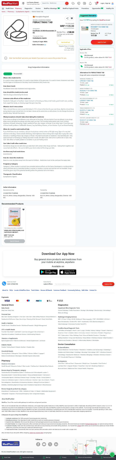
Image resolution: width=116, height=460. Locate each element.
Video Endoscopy (62, 324)
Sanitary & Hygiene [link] (13, 316)
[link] (10, 3)
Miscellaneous (47, 385)
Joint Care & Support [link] (27, 332)
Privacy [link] (64, 457)
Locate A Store (22, 290)
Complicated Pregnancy (68, 357)
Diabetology (107, 350)
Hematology (106, 310)
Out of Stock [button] (14, 241)
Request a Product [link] (16, 366)
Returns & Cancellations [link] (85, 457)
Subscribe (108, 284)
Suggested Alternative (88, 16)
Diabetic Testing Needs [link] (8, 347)
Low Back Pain (62, 366)
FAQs (11, 290)
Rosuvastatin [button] (18, 74)
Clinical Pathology (63, 310)
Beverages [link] (19, 356)
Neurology (84, 352)
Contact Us (93, 290)
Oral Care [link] (22, 316)
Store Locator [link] (26, 366)
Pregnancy (107, 333)
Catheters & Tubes (29, 391)
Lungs (83, 330)
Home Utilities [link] (23, 353)
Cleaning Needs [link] (6, 353)
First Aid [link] (4, 332)
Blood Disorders (108, 338)
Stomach (75, 340)
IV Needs (37, 391)
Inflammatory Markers (85, 340)
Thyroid (103, 330)
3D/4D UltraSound (77, 319)
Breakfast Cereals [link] (16, 325)
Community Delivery (74, 290)
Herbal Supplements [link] (32, 340)
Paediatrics (83, 350)
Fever (66, 333)
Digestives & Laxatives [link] (8, 334)
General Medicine (63, 350)
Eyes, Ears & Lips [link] (21, 319)
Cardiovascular (14, 391)
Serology (83, 310)
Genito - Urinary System (43, 377)
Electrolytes (96, 340)
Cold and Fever (69, 363)
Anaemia (60, 333)
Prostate (100, 333)
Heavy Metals (87, 338)
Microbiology (90, 310)
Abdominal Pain (72, 368)
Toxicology (102, 335)
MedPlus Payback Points (71, 8)
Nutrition (35, 380)
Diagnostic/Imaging (39, 393)
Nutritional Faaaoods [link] (27, 325)
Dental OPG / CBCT (75, 321)
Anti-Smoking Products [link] (34, 334)
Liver (78, 330)
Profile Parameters (74, 310)
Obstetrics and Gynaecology (95, 350)
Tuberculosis (65, 335)
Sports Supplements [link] (7, 340)
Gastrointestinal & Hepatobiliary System (13, 372)
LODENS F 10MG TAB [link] (86, 100)
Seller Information (39, 45)
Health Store (8, 8)
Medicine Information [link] (8, 364)
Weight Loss (86, 363)
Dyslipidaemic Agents (22, 11)
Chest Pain (61, 363)
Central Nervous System (20, 375)
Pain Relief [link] (10, 332)
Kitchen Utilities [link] (33, 353)
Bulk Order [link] (7, 457)
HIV (59, 335)
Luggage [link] (41, 353)
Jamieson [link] (42, 340)
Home (3, 11)
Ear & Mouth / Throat (48, 380)
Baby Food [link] (4, 310)
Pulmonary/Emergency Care (24, 393)
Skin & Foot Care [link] (39, 332)
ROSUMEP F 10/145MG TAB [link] (99, 27)
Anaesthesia (5, 391)
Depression (78, 363)
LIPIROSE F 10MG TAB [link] (86, 81)
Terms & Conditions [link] (108, 457)
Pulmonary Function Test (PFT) (77, 324)
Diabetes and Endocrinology (66, 352)
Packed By (43, 190)
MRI (59, 319)
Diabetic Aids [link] (30, 347)
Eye (40, 380)
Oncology (32, 377)
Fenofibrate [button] (7, 74)
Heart (74, 330)
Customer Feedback (59, 290)
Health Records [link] (6, 366)
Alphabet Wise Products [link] (46, 366)
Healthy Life (110, 8)
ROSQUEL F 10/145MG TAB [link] (88, 90)
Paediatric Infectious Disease (102, 355)
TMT (94, 319)
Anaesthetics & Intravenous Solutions (22, 382)
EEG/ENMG (100, 319)
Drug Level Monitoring (75, 338)
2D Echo (106, 319)
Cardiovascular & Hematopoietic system (36, 372)
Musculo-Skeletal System (35, 375)
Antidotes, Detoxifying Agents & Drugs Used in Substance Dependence (22, 385)
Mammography (87, 319)
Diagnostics (29, 8)
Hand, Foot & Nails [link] (47, 319)
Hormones (46, 375)
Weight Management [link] (41, 325)
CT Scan (64, 319)
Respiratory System (7, 375)
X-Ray (69, 319)
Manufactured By (8, 190)
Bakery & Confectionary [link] (8, 356)
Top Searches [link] (35, 366)
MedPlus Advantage (52, 8)
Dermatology (91, 352)
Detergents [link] (15, 353)
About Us (5, 290)
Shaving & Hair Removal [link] (34, 319)
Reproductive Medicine (72, 355)
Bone (76, 333)
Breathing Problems (97, 366)
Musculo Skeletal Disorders (91, 335)
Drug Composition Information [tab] (38, 67)
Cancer (88, 333)
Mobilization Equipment (48, 391)
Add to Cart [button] (102, 42)
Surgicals (12, 393)
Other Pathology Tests (76, 335)
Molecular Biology (63, 313)
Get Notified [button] (65, 42)
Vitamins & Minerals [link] (20, 340)
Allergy (98, 330)
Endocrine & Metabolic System (10, 380)
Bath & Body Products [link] (39, 316)
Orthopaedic (5, 393)
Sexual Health (82, 368)
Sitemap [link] (48, 457)
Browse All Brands (46, 290)
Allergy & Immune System (41, 382)
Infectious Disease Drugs (22, 377)
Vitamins (109, 330)
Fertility (88, 330)
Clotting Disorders (63, 338)
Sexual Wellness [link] (51, 316)
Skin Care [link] (4, 316)
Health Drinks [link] (6, 325)
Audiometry (85, 321)
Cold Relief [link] (18, 332)
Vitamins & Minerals (25, 380)
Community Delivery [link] (28, 457)
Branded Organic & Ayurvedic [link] (31, 356)
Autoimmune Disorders (64, 340)
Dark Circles (102, 363)
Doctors (38, 8)
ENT (98, 352)
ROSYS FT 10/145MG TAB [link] (88, 120)
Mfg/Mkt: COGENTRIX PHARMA (42, 20)
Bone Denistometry (63, 321)
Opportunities (97, 8)
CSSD (20, 391)
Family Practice (73, 350)
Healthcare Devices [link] (20, 334)
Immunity (82, 333)
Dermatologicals (6, 382)
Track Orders (35, 290)
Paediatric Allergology (86, 355)
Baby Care (11, 310)
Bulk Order (85, 290)
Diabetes (71, 333)
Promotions (85, 8)
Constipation (94, 363)
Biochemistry (98, 310)
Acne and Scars (62, 368)
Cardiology (77, 352)
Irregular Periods (72, 366)
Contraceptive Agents (7, 377)
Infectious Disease (97, 338)
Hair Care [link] (29, 316)
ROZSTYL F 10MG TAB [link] (87, 110)
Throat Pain (81, 366)
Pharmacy (18, 8)
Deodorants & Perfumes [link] (8, 319)
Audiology (78, 357)
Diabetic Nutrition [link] (21, 347)
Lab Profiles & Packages (65, 330)
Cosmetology (61, 355)
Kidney (93, 330)
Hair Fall (88, 366)
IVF (59, 357)
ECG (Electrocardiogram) (97, 321)
